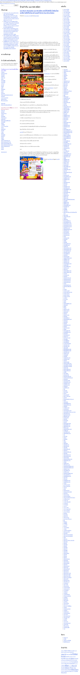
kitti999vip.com (66, 228)
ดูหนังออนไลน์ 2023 (67, 492)
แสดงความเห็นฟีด (67, 640)
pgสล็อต (65, 326)
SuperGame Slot (66, 414)
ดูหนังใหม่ (65, 493)
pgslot (2, 86)
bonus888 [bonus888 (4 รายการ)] (72, 650)
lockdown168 (66, 238)
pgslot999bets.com (67, 319)
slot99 (2, 115)
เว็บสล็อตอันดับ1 (66, 613)
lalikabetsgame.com (67, 229)
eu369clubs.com (66, 169)
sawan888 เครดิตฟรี (67, 365)
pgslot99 (65, 316)
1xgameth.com (66, 81)
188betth (65, 78)
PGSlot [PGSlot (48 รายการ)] (75, 654)
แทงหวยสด (65, 621)
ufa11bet (65, 436)
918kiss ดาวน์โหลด (67, 91)
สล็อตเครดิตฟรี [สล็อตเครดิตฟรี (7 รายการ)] (68, 669)
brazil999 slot (66, 145)
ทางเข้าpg (65, 503)
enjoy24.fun (65, 165)
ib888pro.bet (66, 202)
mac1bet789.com (67, 250)
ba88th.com (65, 112)
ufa (64, 434)
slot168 (2, 112)
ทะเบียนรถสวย (66, 499)
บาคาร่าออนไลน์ (4, 97)
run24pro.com (66, 359)
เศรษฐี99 (65, 618)
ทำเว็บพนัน (65, 504)
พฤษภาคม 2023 (66, 59)
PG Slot (65, 289)
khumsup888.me (67, 220)
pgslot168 (3, 129)
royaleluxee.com (66, 357)
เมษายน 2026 (66, 9)
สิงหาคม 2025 (66, 20)
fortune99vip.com (67, 176)
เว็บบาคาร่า (65, 604)
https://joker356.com (5, 140)
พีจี (64, 520)
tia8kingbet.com (66, 426)
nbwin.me (65, 269)
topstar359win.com (67, 429)
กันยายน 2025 (66, 19)
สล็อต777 (65, 549)
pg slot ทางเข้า (66, 290)
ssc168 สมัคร (47, 73)
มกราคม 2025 (66, 30)
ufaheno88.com (66, 449)
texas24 (65, 422)
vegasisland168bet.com (68, 466)
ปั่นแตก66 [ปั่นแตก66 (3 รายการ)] (76, 663)
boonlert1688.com (67, 143)
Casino (64, 149)
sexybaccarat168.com (68, 377)
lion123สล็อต (66, 232)
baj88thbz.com (66, 115)
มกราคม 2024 (66, 48)
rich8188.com (66, 352)
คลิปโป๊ (2, 130)
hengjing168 (66, 195)
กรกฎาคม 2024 (66, 39)
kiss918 (2, 136)
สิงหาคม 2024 (66, 38)
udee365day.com (67, 433)
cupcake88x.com (67, 155)
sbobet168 (65, 367)
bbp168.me (65, 118)
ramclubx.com (66, 345)
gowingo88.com (66, 192)
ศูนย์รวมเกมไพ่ (66, 531)
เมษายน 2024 (66, 43)
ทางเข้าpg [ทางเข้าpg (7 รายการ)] (71, 661)
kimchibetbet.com (67, 222)
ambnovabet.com (67, 106)
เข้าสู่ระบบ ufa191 (67, 596)
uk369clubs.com (66, 460)
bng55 (64, 139)
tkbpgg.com (65, 427)
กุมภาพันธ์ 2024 (66, 46)
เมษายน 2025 (66, 26)
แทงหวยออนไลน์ (66, 623)
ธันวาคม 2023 (66, 49)
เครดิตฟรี (65, 597)
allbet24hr (65, 101)
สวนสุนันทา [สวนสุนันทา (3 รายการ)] (62, 671)
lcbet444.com (66, 230)
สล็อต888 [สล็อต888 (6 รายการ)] (63, 667)
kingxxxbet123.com (67, 225)
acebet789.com (66, 98)
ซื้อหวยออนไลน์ (4, 100)
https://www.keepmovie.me (7, 95)
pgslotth (65, 323)
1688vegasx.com (67, 71)
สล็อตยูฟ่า (65, 564)
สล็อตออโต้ (65, 567)
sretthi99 (65, 406)
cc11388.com (66, 151)
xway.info (65, 477)
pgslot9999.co (66, 317)
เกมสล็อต (65, 593)
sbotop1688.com (67, 369)
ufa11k (64, 437)
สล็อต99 (65, 554)
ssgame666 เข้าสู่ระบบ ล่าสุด (69, 412)
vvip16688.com (66, 470)
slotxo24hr (65, 402)
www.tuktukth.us (67, 474)
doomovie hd (4, 152)
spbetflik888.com (67, 403)
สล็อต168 (3, 103)
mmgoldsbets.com (67, 263)
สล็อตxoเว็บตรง (66, 559)
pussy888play (66, 340)
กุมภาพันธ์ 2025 (66, 29)
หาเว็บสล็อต (65, 590)
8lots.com (65, 83)
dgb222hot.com (66, 156)
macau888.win (66, 253)
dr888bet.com (66, 159)
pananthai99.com (67, 285)
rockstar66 (65, 355)
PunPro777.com (66, 337)
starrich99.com (66, 413)
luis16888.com (66, 245)
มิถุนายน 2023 (66, 58)
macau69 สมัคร (66, 252)
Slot (64, 389)
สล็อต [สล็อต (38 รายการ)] (67, 666)
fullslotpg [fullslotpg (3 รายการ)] (62, 652)
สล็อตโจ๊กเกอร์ (66, 581)
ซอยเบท (65, 487)
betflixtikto (65, 123)
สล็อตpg (65, 556)
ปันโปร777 (65, 516)
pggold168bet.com (67, 303)
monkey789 (65, 265)
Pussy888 (65, 339)
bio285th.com (66, 133)
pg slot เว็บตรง (66, 293)
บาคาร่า (3, 83)
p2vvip (64, 283)
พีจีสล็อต (65, 521)
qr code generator (67, 343)
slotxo (2, 127)
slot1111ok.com (66, 396)
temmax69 (65, 420)
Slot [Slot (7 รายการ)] (69, 658)
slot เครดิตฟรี (66, 394)
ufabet (64, 442)
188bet (2, 139)
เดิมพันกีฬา (65, 599)
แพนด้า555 (65, 624)
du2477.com (66, 162)
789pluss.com (66, 82)
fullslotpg (3, 89)
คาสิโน (64, 483)
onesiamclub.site (67, 279)
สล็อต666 (3, 116)
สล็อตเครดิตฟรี (66, 569)
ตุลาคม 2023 (66, 52)
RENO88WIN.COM (67, 349)
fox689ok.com (66, 178)
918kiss (2, 72)
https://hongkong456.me (6, 105)
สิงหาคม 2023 (66, 55)
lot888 (64, 240)
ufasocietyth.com (67, 454)
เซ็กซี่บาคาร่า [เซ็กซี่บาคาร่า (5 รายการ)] (71, 671)
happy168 (65, 193)
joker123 (3, 110)
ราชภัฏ (64, 529)
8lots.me (65, 86)
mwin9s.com (66, 268)
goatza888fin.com (67, 189)
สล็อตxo (65, 557)
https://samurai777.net (6, 142)
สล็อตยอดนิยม (66, 563)
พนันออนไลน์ (66, 517)
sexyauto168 (66, 375)
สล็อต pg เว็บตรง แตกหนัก (68, 540)
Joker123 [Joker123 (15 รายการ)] (63, 654)
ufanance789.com (67, 452)
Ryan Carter (36, 15)
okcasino (65, 276)
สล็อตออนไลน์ (66, 566)
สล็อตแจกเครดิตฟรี (67, 577)
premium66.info (66, 330)
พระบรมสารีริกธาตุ (67, 519)
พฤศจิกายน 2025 (67, 16)
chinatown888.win (67, 153)
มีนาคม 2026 (66, 10)
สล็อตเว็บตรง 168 (67, 573)
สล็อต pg (65, 539)
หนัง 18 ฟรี (65, 584)
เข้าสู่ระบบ (65, 637)
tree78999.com (66, 432)
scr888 (64, 372)
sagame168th (66, 362)
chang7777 (65, 152)
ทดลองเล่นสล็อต (66, 496)
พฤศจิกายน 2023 (67, 50)
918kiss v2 (65, 89)
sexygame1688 (66, 380)
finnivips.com (66, 175)
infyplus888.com (67, 205)
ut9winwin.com (66, 464)
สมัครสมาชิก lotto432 (68, 534)
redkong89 (65, 347)
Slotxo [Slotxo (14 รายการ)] (72, 658)
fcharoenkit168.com (67, 172)
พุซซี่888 (3, 124)
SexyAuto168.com (67, 376)
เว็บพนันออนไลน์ (66, 608)
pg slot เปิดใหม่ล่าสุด (67, 292)
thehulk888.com (66, 424)
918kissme (65, 93)
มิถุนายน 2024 (66, 40)
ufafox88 (65, 447)
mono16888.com (67, 266)
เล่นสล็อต (65, 601)
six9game (65, 386)
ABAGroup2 (65, 96)
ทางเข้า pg (65, 500)
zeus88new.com (66, 480)
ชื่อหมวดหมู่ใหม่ (66, 486)
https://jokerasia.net (5, 146)
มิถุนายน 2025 (66, 23)
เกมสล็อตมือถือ (66, 594)
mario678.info (66, 256)
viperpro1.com (66, 469)
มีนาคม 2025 (66, 28)
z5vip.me (65, 479)
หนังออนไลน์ (66, 586)
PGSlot (64, 307)
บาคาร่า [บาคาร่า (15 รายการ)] (75, 661)
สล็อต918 (65, 551)
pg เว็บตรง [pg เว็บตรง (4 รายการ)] (74, 656)
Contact (3, 3)
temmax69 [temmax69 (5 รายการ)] (76, 658)
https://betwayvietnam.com (7, 144)
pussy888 (3, 80)
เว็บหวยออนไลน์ (66, 616)
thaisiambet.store (67, 423)
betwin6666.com (67, 129)
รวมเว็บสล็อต (66, 527)
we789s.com (66, 472)
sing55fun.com (66, 383)
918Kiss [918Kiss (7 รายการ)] (69, 650)
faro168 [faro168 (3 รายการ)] (76, 650)
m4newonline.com (67, 248)
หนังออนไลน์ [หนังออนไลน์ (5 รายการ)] (67, 671)
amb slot (65, 105)
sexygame (65, 379)
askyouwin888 (66, 109)
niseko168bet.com (67, 270)
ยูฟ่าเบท (65, 526)
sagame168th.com (67, 363)
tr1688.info (65, 430)
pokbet (64, 329)
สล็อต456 (65, 544)
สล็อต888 (3, 122)
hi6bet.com (65, 196)
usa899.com (66, 463)
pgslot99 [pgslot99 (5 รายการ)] (67, 656)
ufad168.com (66, 444)
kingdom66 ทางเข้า (67, 223)
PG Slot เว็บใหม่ (66, 296)
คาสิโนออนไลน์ (66, 484)
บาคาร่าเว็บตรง (66, 510)
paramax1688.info (67, 286)
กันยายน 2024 (66, 36)
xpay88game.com (67, 476)
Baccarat (65, 113)
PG (64, 287)
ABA (64, 95)
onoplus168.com (67, 282)
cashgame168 (66, 148)
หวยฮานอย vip (66, 589)
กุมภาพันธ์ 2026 (66, 12)
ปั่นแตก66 (65, 514)
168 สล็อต (65, 69)
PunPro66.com (66, 335)
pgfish (64, 302)
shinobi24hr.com (67, 382)
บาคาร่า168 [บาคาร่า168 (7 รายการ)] (63, 663)
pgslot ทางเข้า (66, 309)
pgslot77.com (66, 315)
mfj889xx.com (66, 259)
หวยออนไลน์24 (66, 587)
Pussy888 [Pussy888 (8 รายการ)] (63, 658)
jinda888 (65, 209)
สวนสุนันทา (65, 583)
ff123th (65, 173)
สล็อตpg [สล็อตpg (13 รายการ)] (67, 668)
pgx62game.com (67, 325)
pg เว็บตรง (65, 299)
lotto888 (65, 242)
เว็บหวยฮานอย (66, 617)
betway (64, 128)
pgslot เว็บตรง (66, 310)
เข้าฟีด (64, 639)
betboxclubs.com (67, 122)
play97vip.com (66, 327)
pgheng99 (65, 305)
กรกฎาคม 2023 (66, 56)
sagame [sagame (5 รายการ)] (67, 658)
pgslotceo (65, 320)
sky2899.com (66, 387)
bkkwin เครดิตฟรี (67, 135)
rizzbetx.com (66, 353)
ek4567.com (66, 163)
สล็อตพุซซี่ (65, 560)
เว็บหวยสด (65, 614)
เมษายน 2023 (66, 60)
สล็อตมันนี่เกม (66, 561)
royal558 (65, 356)
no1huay (65, 273)
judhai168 (3, 119)
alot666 (65, 103)
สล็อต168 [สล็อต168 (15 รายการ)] (74, 665)
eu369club (65, 168)
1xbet (2, 132)
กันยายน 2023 (66, 53)
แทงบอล (65, 620)
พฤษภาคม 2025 (66, 25)
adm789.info (66, 99)
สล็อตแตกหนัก (66, 580)
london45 (65, 239)
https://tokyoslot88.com (6, 143)
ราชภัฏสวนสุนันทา (67, 530)
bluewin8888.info (67, 136)
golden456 (65, 190)
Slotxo (64, 400)
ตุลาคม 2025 (66, 18)
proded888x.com (67, 332)
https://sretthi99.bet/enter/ (69, 199)
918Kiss (65, 88)
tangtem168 (66, 417)
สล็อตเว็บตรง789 (66, 574)
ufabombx (65, 443)
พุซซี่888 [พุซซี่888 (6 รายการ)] (62, 665)
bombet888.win (66, 141)
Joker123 (65, 210)
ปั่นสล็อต (65, 513)
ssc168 (21, 132)
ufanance (65, 450)
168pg (64, 72)
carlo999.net (66, 146)
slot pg (64, 393)
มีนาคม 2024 (66, 45)
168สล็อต (65, 75)
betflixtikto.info (66, 125)
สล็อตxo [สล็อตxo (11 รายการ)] (71, 668)
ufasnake (65, 453)
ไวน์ (64, 628)
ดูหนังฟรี (3, 93)
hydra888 (65, 200)
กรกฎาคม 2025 (66, 22)
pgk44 (64, 306)
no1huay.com (66, 275)
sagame (3, 76)
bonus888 (65, 142)
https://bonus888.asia (5, 120)
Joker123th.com (66, 216)
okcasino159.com (67, 278)
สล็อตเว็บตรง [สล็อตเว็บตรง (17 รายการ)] (74, 669)
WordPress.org (66, 641)
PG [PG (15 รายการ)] (71, 654)
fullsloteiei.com (66, 182)
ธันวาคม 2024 (66, 32)
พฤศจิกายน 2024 (67, 33)
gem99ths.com (66, 186)
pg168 (64, 300)
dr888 (64, 158)
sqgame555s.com (67, 404)
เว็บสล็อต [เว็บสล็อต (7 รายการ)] (76, 671)
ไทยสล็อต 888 (66, 627)
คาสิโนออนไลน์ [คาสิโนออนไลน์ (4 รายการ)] (63, 660)
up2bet (64, 462)
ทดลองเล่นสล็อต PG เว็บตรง (69, 497)
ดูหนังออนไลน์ (4, 73)
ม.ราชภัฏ (65, 524)
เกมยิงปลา (65, 591)
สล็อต (64, 537)
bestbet (65, 121)
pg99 (2, 87)
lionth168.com (66, 233)
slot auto (65, 390)
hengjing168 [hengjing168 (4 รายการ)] (72, 652)
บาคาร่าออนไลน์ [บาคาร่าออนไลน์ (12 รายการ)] (70, 663)
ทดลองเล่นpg (66, 494)
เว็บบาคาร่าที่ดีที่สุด (67, 606)
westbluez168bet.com (68, 473)
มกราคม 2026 (66, 13)
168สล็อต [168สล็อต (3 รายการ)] (62, 650)
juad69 (64, 218)
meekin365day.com (67, 258)
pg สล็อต (65, 297)
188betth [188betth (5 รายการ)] (65, 650)
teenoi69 (65, 419)
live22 (2, 90)
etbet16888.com (66, 166)
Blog (1, 3)
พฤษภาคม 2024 (66, 42)
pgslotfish (65, 322)
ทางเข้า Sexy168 (66, 501)
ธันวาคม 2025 (66, 15)
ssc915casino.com (67, 410)
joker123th (65, 215)
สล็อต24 (65, 543)
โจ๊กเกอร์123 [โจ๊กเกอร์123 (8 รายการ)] (64, 672)
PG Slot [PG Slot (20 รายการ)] (63, 656)
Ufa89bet (65, 439)
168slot (65, 73)
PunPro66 (65, 333)
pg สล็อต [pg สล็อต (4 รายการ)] (70, 656)
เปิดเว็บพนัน (65, 600)
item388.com (66, 206)
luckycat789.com (67, 243)
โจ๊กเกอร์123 (66, 626)
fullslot (64, 180)
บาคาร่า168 (65, 507)
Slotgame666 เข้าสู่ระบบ (68, 399)
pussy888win (66, 342)
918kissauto (66, 92)
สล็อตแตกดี (65, 579)
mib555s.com (66, 260)
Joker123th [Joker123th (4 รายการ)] (68, 654)
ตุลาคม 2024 (66, 35)
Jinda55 (65, 208)
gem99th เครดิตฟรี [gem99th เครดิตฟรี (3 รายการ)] (66, 652)
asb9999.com (66, 108)
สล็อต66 (3, 75)
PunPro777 (65, 336)
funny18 (65, 185)
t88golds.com (66, 416)
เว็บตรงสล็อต (66, 603)
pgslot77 (65, 313)
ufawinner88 (66, 457)
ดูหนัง (2, 79)
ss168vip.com (66, 407)
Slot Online (65, 392)
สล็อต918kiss (66, 553)
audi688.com (66, 111)
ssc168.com (50, 159)
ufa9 (64, 440)
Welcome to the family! (10, 3)
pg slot (2, 85)
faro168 (65, 170)
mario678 (65, 255)
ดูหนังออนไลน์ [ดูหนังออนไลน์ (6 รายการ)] (69, 660)
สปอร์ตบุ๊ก (65, 533)
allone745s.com (66, 102)
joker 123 (3, 77)
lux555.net (65, 246)
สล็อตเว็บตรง (4, 99)
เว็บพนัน (65, 607)
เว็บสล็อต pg (66, 611)
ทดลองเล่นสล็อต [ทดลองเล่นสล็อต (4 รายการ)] (74, 660)
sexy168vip (65, 373)
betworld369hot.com (67, 131)
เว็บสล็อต (65, 610)
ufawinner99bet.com (67, 459)
